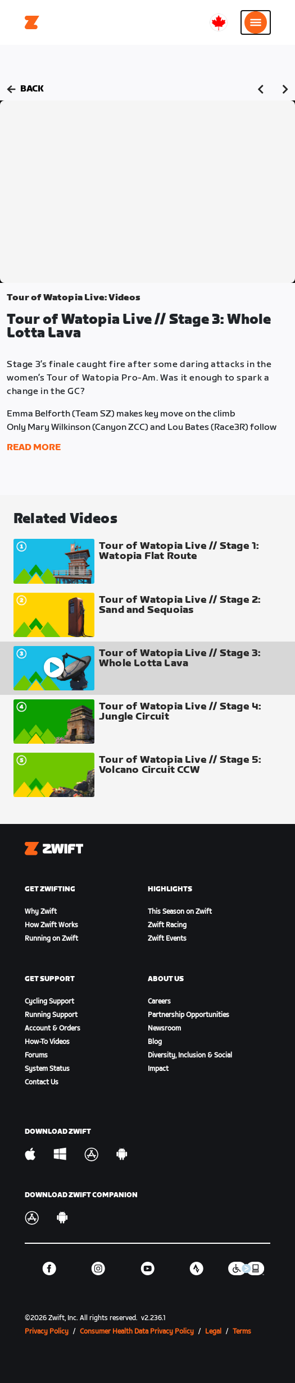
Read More (34, 447)
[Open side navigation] (255, 22)
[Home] (32, 22)
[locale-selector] (219, 22)
